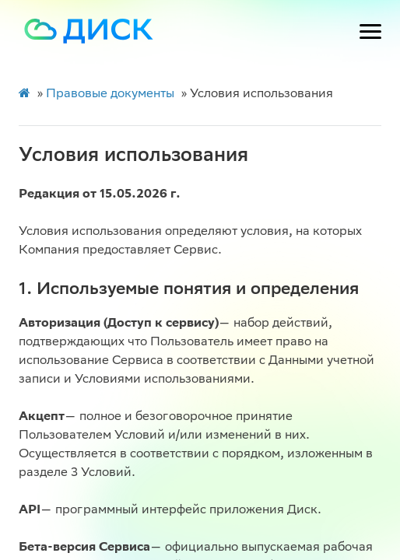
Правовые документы (110, 94)
